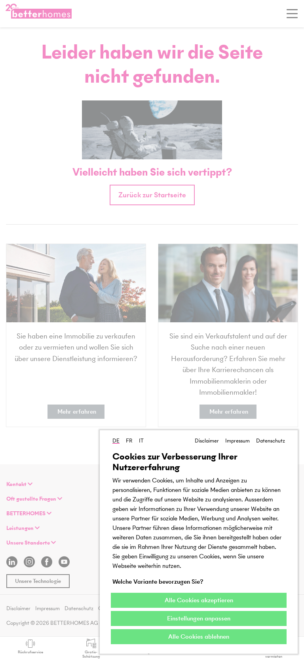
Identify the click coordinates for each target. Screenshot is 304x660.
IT (141, 440)
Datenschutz (270, 440)
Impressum (237, 440)
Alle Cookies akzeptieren (199, 600)
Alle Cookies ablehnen (198, 636)
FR (129, 440)
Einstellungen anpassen (198, 618)
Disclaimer (207, 440)
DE (116, 440)
